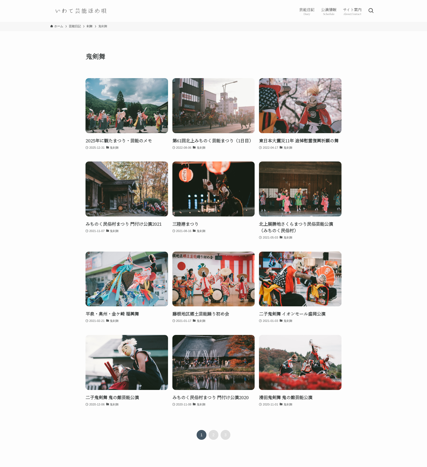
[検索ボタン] (371, 11)
